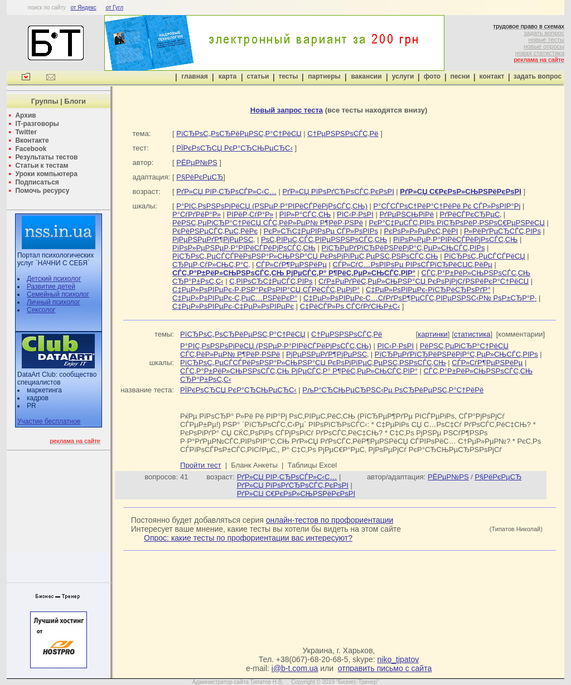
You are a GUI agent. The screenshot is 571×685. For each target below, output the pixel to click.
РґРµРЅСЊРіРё (406, 214)
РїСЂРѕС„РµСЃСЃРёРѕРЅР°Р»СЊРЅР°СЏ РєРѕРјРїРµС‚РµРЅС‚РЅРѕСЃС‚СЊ (305, 256)
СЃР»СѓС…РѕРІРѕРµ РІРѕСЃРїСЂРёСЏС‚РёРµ (412, 264)
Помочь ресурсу (42, 191)
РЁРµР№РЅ (196, 162)
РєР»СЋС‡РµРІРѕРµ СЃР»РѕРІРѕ (321, 231)
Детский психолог (54, 279)
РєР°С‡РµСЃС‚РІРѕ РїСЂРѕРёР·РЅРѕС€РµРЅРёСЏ (457, 222)
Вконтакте (32, 140)
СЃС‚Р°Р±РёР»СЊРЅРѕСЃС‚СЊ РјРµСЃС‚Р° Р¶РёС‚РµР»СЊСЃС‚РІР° (299, 371)
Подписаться (37, 182)
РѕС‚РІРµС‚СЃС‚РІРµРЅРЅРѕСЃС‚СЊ (324, 239)
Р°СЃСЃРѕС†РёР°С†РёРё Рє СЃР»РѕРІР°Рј (447, 206)
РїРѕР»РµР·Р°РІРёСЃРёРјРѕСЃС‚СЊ (455, 239)
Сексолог (41, 310)
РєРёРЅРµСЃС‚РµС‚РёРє (215, 231)
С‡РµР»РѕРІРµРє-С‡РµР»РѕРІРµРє (233, 306)
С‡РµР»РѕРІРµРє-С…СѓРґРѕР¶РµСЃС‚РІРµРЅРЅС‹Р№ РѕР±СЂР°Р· (419, 298)
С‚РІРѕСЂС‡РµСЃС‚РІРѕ (270, 281)
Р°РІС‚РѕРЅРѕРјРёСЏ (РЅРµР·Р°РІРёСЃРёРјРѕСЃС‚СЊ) (271, 206)
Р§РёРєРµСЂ (199, 177)
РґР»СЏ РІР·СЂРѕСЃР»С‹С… (226, 191)
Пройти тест (200, 465)
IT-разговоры (37, 124)
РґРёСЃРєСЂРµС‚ (471, 214)
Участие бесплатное (49, 421)
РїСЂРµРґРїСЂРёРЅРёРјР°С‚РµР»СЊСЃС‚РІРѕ (403, 248)
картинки (433, 334)
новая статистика (539, 53)
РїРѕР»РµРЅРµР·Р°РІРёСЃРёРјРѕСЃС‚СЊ (244, 248)
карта (227, 76)
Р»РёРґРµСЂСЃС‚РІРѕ (502, 231)
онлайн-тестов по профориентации (330, 520)
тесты (288, 76)
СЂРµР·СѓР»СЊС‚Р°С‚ (211, 264)
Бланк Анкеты (254, 465)
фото (432, 76)
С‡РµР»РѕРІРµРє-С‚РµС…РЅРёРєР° (234, 298)
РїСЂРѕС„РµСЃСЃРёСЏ (484, 256)
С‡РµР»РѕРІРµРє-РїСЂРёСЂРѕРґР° (428, 289)
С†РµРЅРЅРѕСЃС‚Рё (342, 133)
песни (460, 76)
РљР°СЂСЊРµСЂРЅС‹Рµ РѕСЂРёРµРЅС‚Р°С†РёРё (392, 390)
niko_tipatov (398, 659)
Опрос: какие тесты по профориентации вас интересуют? (248, 537)
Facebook (30, 149)
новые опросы (544, 46)
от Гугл (114, 7)
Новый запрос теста (286, 110)
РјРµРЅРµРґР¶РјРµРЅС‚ (213, 239)
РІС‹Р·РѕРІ (355, 214)
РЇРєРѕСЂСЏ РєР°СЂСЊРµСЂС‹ (234, 148)
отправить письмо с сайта (385, 668)
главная (194, 76)
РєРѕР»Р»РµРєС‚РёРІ (421, 231)
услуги (403, 76)
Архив (25, 115)
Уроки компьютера (46, 174)
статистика (472, 334)
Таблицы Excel (312, 465)
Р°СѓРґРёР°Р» (196, 214)
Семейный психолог (58, 294)
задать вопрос (544, 33)
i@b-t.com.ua (295, 668)
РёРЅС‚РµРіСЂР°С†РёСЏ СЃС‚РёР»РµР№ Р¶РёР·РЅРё (267, 222)
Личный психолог (53, 302)
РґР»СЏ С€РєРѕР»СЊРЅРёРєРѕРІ (296, 493)
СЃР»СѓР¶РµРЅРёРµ (291, 264)
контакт (492, 76)
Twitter (25, 132)
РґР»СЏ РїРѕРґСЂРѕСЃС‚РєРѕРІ (338, 191)
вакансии (366, 76)
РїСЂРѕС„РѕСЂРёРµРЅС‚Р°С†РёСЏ (238, 133)
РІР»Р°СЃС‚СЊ (305, 214)
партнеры (324, 76)
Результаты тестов (46, 157)
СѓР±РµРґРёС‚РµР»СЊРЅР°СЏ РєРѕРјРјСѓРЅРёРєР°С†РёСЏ (423, 281)
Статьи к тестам (41, 165)
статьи (258, 76)
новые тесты (546, 39)
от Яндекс (83, 7)
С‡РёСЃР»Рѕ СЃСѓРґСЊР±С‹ (350, 306)
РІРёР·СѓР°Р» (250, 214)
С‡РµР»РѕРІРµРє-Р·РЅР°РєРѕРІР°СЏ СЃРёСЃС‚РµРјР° (266, 289)
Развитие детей (51, 286)
